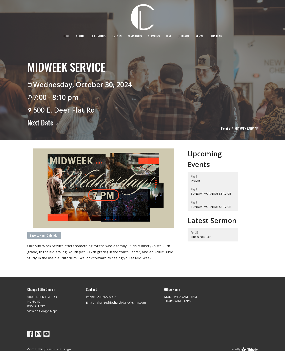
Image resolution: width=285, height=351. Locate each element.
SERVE (199, 36)
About (80, 36)
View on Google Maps (42, 311)
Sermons (154, 36)
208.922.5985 (106, 297)
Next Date (43, 122)
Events (117, 36)
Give (169, 36)
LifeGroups (98, 36)
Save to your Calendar (44, 235)
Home (66, 36)
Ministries (135, 36)
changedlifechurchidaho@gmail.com (121, 302)
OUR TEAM (215, 36)
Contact (183, 36)
